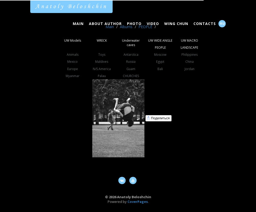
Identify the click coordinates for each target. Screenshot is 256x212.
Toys (101, 54)
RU (222, 23)
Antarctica (131, 54)
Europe (72, 69)
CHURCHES (131, 76)
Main (78, 23)
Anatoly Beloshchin (71, 6)
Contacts (204, 23)
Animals (72, 54)
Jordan (189, 69)
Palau (102, 76)
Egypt (160, 61)
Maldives (101, 61)
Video (153, 23)
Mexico (72, 61)
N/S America (102, 69)
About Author (105, 23)
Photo (134, 23)
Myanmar (73, 76)
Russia (131, 61)
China (189, 61)
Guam (130, 69)
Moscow (160, 54)
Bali (160, 69)
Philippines (189, 54)
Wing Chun (176, 23)
